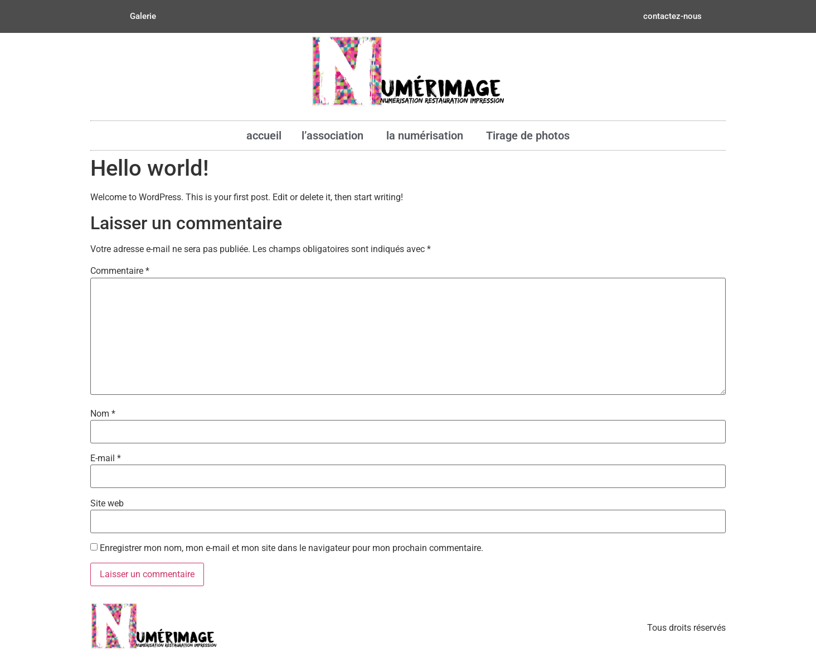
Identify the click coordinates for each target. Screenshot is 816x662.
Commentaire (119, 271)
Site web (107, 503)
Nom (102, 413)
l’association (334, 135)
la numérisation (426, 135)
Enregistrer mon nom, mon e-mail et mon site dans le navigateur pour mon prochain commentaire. (291, 548)
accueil (263, 135)
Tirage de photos (528, 135)
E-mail (105, 458)
